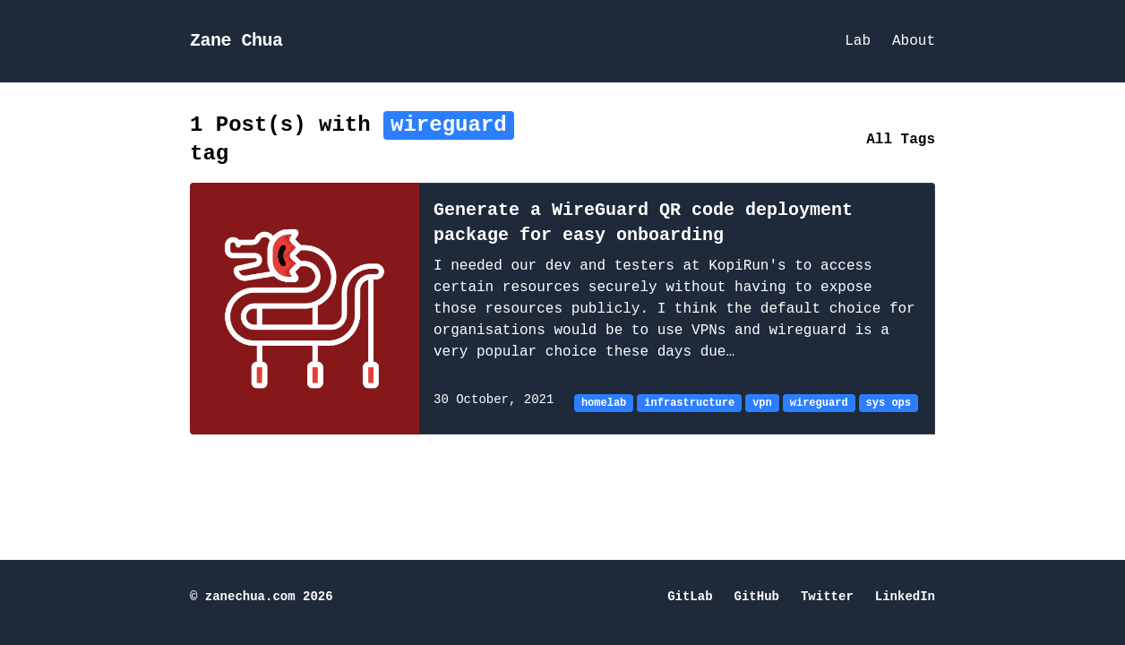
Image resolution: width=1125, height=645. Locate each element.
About (913, 41)
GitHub (756, 597)
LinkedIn (905, 597)
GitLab (689, 597)
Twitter (827, 597)
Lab (858, 41)
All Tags (900, 140)
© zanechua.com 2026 (261, 597)
